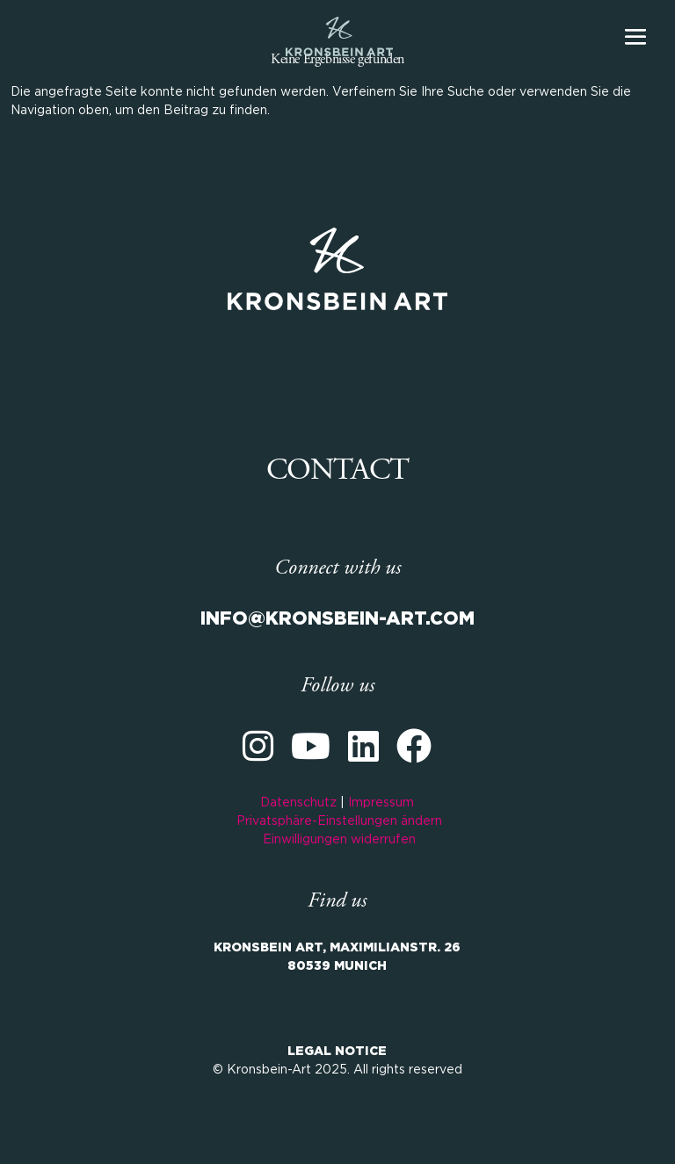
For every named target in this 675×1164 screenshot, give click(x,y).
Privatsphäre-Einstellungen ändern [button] (339, 821)
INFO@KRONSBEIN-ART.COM (337, 619)
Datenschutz (298, 803)
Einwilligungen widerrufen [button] (339, 840)
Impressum (381, 803)
